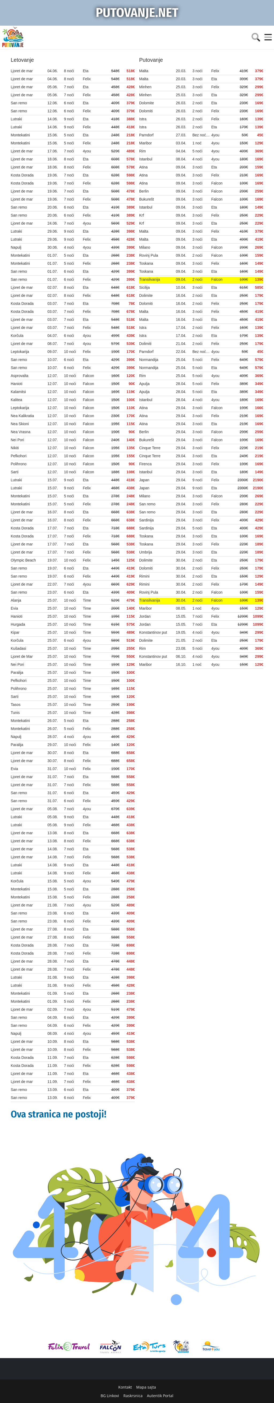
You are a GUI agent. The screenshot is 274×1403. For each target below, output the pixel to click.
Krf (141, 215)
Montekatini (20, 135)
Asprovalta (19, 376)
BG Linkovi (110, 1395)
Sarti (14, 472)
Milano (144, 247)
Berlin (144, 191)
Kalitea (16, 400)
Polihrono (18, 464)
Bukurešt (146, 199)
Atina (143, 167)
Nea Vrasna (20, 432)
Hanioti (16, 384)
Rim (142, 151)
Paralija (17, 672)
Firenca (145, 464)
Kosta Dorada (22, 175)
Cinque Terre (150, 448)
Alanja (16, 600)
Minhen (145, 87)
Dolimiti (145, 343)
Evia (14, 608)
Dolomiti (146, 111)
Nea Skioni (20, 424)
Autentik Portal (160, 1395)
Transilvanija (149, 279)
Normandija (148, 360)
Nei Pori (17, 440)
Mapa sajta (146, 1387)
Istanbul (145, 159)
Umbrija (145, 552)
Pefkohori (18, 456)
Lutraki (16, 119)
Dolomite (146, 103)
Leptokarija (20, 351)
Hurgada (18, 624)
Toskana (146, 263)
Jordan (145, 616)
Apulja (144, 384)
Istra (142, 119)
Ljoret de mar (22, 71)
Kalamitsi (18, 392)
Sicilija (144, 287)
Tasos (16, 704)
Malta (143, 71)
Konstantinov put (153, 632)
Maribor (145, 143)
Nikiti (15, 448)
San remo (19, 103)
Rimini (144, 576)
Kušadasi (18, 648)
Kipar (15, 632)
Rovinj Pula (148, 255)
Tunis (15, 712)
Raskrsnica (133, 1395)
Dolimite (146, 295)
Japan (144, 480)
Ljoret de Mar (22, 656)
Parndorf (146, 135)
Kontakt (125, 1387)
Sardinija (146, 520)
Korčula (17, 335)
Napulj (16, 247)
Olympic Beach (23, 560)
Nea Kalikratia (22, 416)
